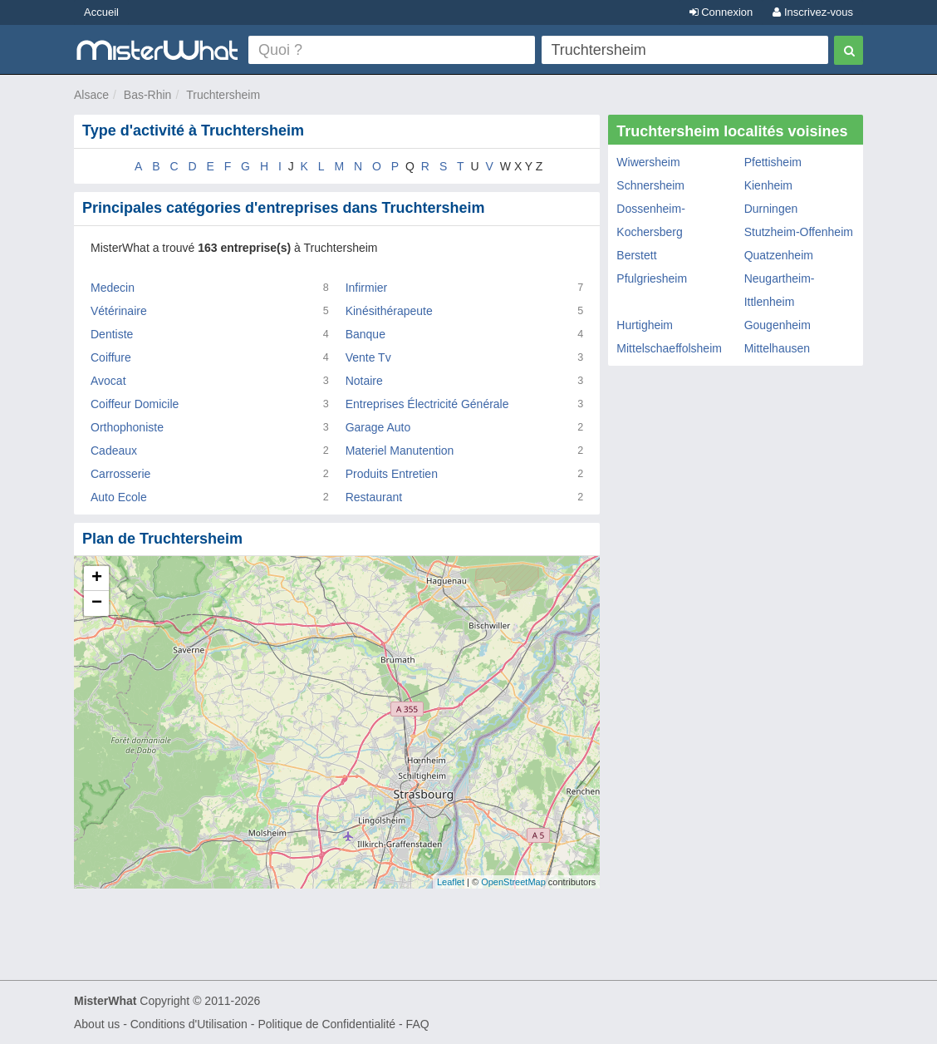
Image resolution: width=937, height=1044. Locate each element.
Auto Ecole (119, 497)
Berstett (636, 255)
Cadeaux (114, 450)
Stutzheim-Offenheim (798, 232)
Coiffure (111, 357)
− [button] (96, 603)
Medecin (113, 287)
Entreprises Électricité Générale (427, 404)
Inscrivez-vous (813, 12)
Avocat (108, 380)
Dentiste (112, 334)
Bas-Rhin (148, 94)
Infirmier (367, 287)
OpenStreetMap (513, 882)
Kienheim (768, 185)
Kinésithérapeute (389, 311)
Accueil (101, 12)
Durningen (771, 208)
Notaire (364, 380)
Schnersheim (650, 185)
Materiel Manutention (400, 450)
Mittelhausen (777, 348)
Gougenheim (777, 325)
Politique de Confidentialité (326, 1024)
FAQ (417, 1024)
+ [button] (96, 578)
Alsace (91, 94)
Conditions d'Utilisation (189, 1024)
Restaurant (374, 497)
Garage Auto (378, 427)
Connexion (721, 12)
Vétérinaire (119, 311)
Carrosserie (120, 473)
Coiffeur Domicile (135, 404)
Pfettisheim (773, 162)
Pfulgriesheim (651, 278)
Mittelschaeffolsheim (669, 348)
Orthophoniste (127, 427)
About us (97, 1024)
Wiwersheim (647, 162)
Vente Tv (368, 357)
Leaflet (450, 882)
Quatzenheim (778, 255)
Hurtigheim (644, 325)
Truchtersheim (223, 94)
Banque (365, 334)
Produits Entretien (392, 473)
